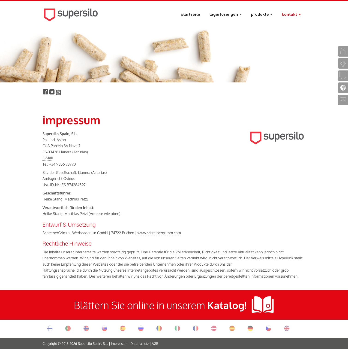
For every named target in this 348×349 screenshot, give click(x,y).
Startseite (190, 14)
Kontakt (289, 14)
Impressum (119, 343)
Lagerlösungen (224, 14)
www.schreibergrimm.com (159, 233)
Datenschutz (139, 343)
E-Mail (47, 158)
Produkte (260, 14)
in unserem (202, 305)
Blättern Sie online (115, 305)
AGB (155, 343)
